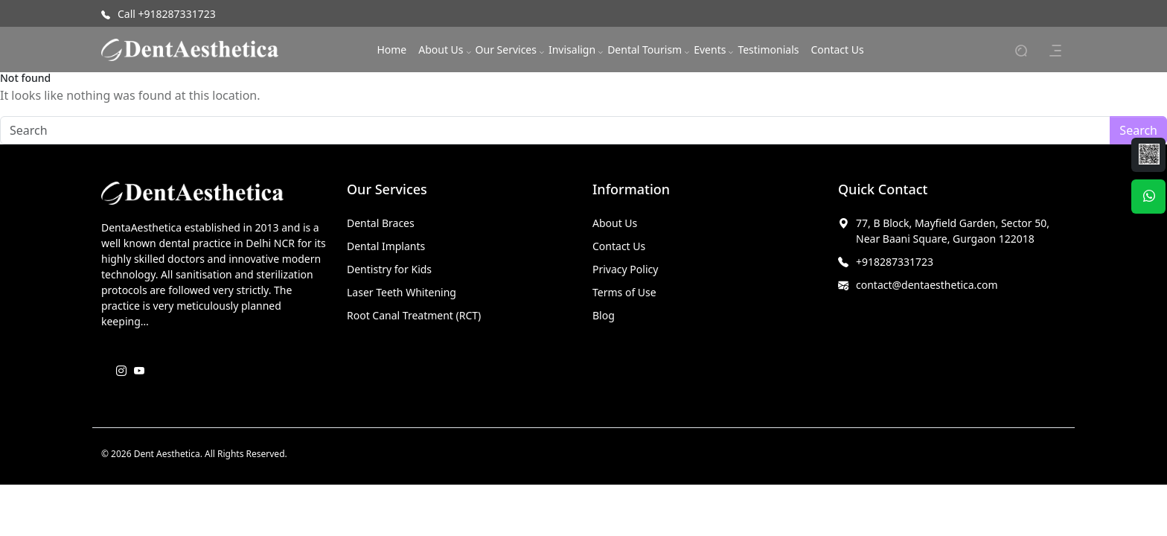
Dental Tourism (644, 49)
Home (391, 49)
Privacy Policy (625, 269)
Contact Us (836, 49)
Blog (603, 315)
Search (1138, 130)
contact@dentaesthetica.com (927, 285)
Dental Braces (381, 223)
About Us (440, 49)
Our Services (506, 49)
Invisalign (572, 49)
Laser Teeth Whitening (401, 292)
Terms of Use (624, 292)
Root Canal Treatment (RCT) (414, 315)
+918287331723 (894, 262)
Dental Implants (386, 246)
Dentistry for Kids (389, 269)
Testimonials (768, 49)
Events (710, 49)
